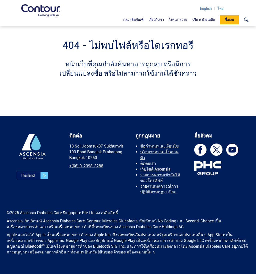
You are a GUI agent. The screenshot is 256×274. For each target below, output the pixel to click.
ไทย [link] (221, 9)
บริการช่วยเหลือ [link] (203, 20)
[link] (41, 10)
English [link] (206, 9)
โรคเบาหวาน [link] (178, 20)
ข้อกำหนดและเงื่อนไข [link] (159, 146)
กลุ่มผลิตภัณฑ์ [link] (133, 20)
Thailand (34, 175)
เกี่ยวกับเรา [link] (156, 20)
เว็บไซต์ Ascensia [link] (155, 169)
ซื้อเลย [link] (229, 20)
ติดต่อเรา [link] (148, 163)
